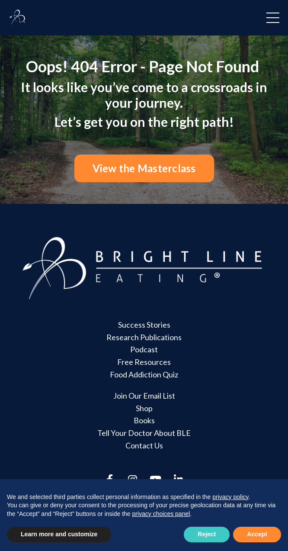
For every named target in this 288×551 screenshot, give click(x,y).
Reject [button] (207, 534)
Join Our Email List (144, 395)
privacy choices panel (161, 513)
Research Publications (144, 337)
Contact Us (144, 445)
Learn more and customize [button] (59, 534)
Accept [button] (257, 534)
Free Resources (144, 362)
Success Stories (144, 324)
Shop (144, 408)
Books (144, 420)
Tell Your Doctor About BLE (144, 433)
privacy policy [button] (230, 496)
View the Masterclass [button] (144, 168)
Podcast (144, 349)
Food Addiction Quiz (144, 374)
